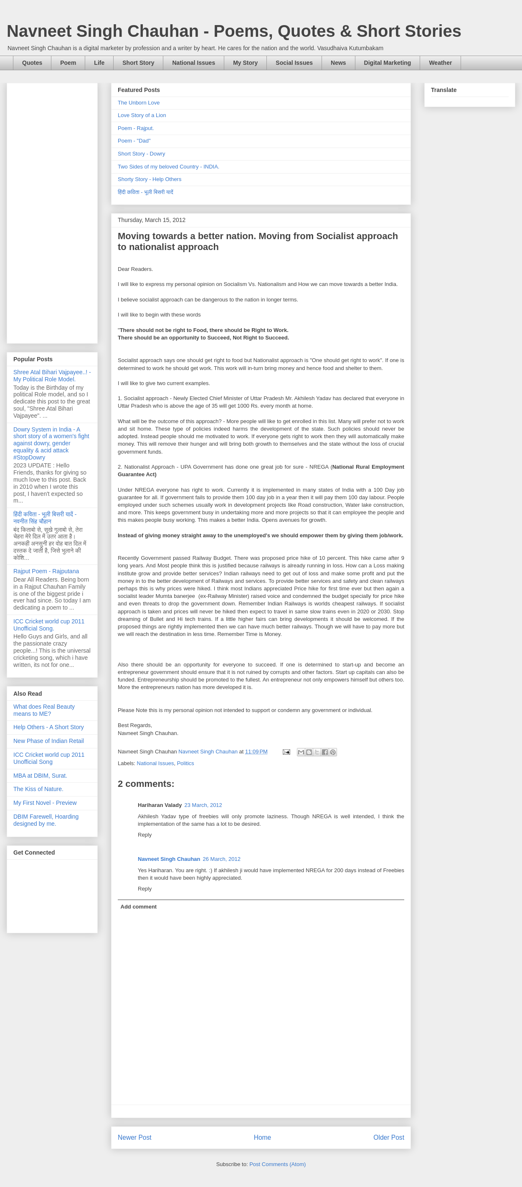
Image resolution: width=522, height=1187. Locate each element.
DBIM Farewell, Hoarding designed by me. (46, 820)
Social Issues (294, 62)
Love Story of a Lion (142, 115)
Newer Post (135, 1137)
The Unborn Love (139, 103)
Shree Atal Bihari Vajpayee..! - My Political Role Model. (52, 376)
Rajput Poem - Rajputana (46, 571)
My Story (245, 62)
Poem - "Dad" (134, 141)
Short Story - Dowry (141, 154)
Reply (145, 835)
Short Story (138, 62)
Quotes (32, 62)
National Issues (193, 62)
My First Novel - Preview (45, 802)
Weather (440, 62)
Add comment (139, 907)
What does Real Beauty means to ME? (44, 710)
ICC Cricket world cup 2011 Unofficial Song (48, 758)
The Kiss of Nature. (38, 789)
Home (262, 1137)
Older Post (388, 1137)
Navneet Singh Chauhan (169, 859)
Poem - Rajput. (136, 128)
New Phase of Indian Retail (48, 741)
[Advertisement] (52, 211)
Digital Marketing (387, 62)
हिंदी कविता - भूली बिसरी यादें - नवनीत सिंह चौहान (44, 518)
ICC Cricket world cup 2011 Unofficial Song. (48, 625)
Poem (68, 62)
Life (99, 62)
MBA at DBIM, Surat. (40, 775)
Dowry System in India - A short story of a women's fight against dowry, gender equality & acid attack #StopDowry (51, 443)
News (338, 62)
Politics (185, 763)
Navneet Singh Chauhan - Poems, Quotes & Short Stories (234, 31)
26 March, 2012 (222, 859)
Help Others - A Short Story (48, 727)
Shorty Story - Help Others (149, 179)
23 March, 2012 (203, 805)
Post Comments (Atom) (277, 1164)
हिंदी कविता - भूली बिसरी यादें (145, 192)
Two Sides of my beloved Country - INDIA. (168, 166)
